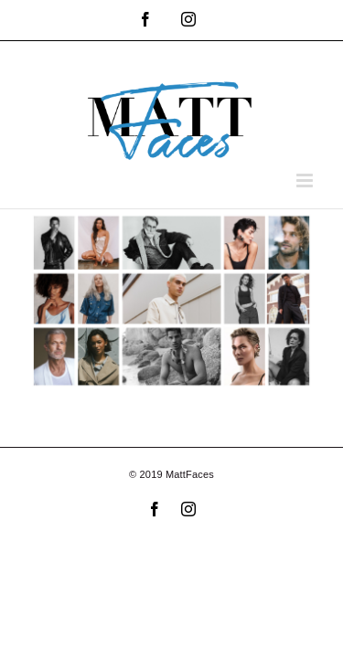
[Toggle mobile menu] (306, 180)
